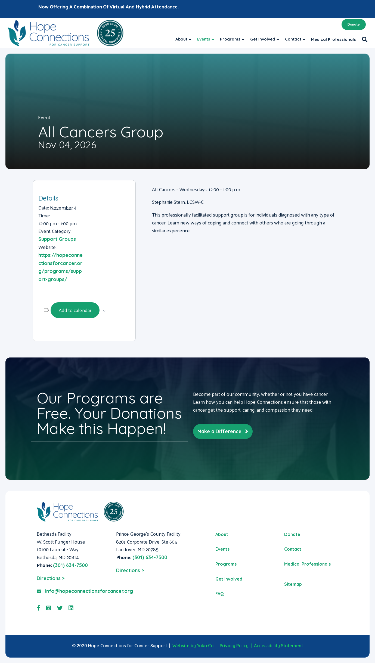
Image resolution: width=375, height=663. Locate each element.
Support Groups (57, 239)
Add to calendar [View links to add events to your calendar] (75, 310)
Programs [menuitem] (226, 564)
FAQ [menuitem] (219, 593)
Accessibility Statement (278, 645)
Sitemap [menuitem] (293, 584)
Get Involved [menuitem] (228, 579)
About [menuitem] (221, 534)
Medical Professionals (333, 39)
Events (203, 39)
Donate (354, 24)
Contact (293, 39)
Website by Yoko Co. (193, 645)
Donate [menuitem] (292, 534)
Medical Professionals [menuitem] (307, 564)
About (181, 39)
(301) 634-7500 (70, 565)
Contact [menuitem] (292, 549)
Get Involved (262, 39)
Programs (230, 39)
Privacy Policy (234, 645)
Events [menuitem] (222, 549)
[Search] (363, 39)
